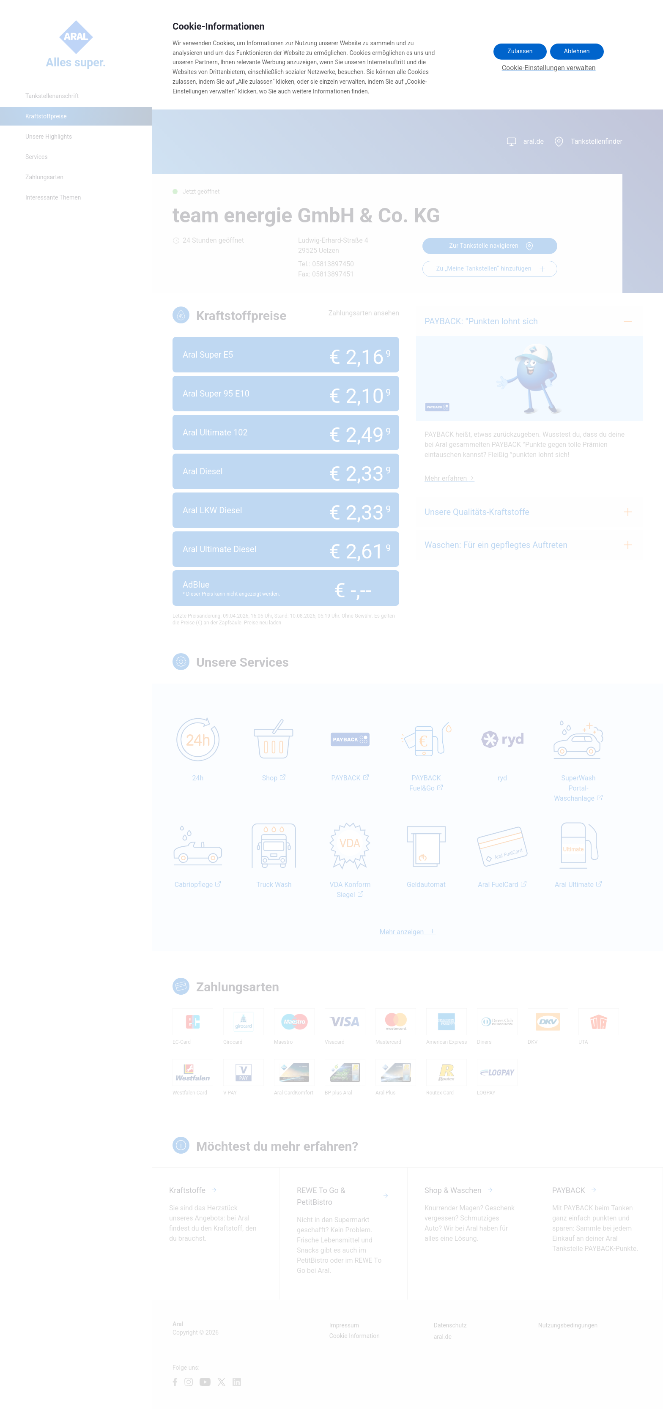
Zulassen (519, 51)
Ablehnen (577, 51)
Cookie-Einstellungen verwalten (549, 68)
